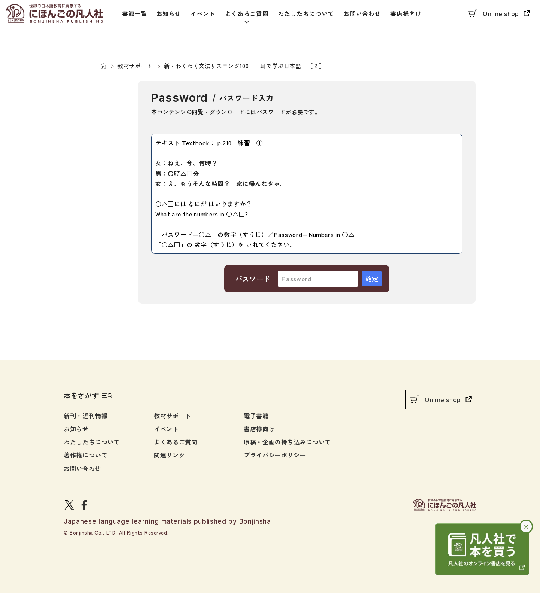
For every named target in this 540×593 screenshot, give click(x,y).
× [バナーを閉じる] (526, 526)
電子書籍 (256, 415)
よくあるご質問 (246, 13)
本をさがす (81, 395)
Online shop (501, 14)
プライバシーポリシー (275, 454)
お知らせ (169, 13)
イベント (203, 13)
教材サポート (172, 415)
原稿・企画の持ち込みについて (287, 441)
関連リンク (169, 454)
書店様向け (406, 13)
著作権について (85, 454)
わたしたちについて (306, 13)
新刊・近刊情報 (85, 415)
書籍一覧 (134, 13)
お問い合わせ (362, 13)
